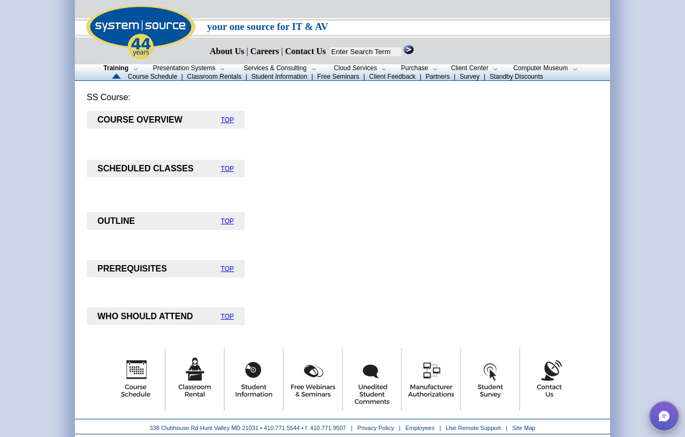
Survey (470, 76)
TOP (227, 120)
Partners (437, 76)
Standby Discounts (516, 76)
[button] (664, 416)
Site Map (523, 428)
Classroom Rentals (214, 76)
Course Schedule (152, 76)
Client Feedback (392, 76)
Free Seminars (338, 76)
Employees (420, 428)
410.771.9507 (328, 428)
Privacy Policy (376, 428)
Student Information (279, 76)
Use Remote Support (473, 428)
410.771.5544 (282, 428)
